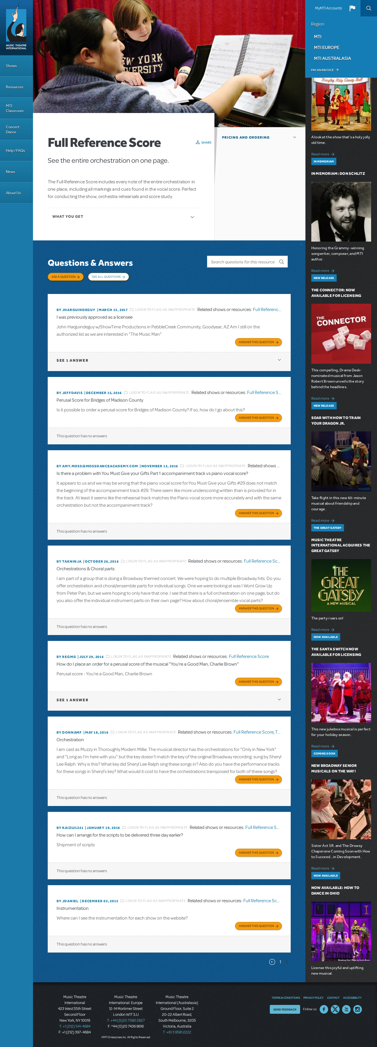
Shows (11, 65)
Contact (333, 997)
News (10, 171)
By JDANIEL (68, 901)
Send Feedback (285, 1009)
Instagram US (357, 1009)
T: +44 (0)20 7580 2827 (126, 1020)
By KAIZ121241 (70, 828)
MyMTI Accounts (328, 8)
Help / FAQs (15, 150)
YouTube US (346, 1009)
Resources (14, 86)
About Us (13, 192)
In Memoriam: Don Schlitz (338, 173)
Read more (323, 153)
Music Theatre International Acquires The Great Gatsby (341, 545)
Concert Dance (12, 129)
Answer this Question (256, 342)
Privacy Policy (313, 997)
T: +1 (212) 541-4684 (74, 1026)
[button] (352, 8)
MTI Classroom (15, 108)
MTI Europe (326, 47)
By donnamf (69, 732)
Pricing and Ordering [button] (246, 137)
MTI (317, 36)
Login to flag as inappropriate (165, 309)
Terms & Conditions (286, 997)
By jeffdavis (70, 393)
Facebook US (324, 1009)
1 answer (72, 360)
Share (206, 142)
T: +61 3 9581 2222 (177, 1032)
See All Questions (106, 277)
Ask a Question (63, 277)
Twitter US (335, 1009)
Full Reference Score (273, 310)
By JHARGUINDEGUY (76, 310)
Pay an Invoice (322, 70)
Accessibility (352, 997)
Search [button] (369, 8)
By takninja (69, 561)
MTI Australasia (332, 58)
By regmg (66, 657)
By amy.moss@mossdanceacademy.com (97, 466)
